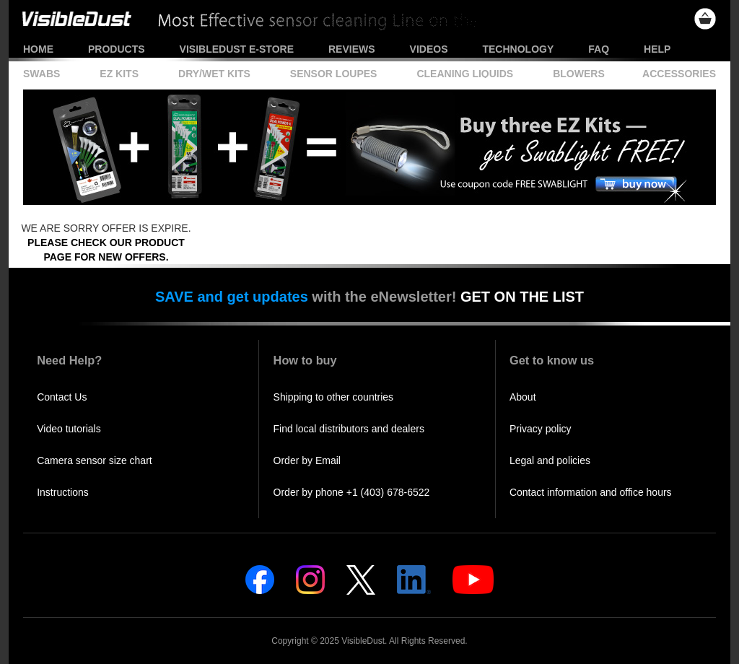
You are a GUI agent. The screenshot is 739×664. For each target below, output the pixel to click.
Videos (429, 49)
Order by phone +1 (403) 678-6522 (352, 492)
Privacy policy (541, 428)
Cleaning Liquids (464, 73)
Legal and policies (550, 460)
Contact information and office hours (591, 492)
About (523, 397)
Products (116, 49)
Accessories (679, 73)
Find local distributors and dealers (349, 428)
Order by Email (307, 460)
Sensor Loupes (333, 73)
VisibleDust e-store (237, 49)
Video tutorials (68, 428)
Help (657, 49)
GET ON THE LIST (522, 297)
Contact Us (62, 397)
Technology (518, 49)
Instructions (63, 492)
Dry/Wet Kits (214, 73)
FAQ (598, 49)
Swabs (41, 73)
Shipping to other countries (334, 397)
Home (38, 49)
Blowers (579, 73)
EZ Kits (119, 73)
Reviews (351, 49)
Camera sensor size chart (94, 460)
